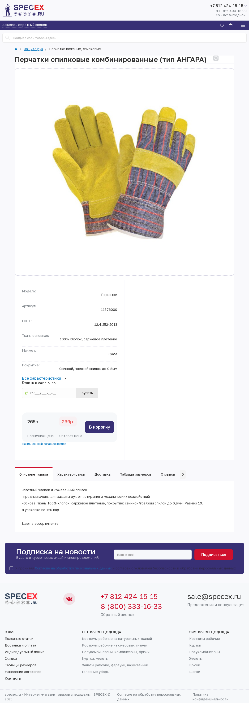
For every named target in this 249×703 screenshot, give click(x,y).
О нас (9, 632)
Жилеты (195, 658)
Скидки (11, 658)
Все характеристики (44, 378)
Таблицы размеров (20, 665)
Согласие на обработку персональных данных (73, 568)
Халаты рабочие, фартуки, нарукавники (115, 665)
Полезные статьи (19, 638)
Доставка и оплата (20, 645)
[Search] (7, 38)
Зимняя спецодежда (209, 632)
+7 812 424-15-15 (226, 6)
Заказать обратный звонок (24, 25)
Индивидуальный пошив (24, 652)
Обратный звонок (118, 614)
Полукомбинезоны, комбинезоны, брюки (116, 652)
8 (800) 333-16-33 (131, 606)
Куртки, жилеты (95, 658)
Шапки (194, 671)
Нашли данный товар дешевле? (44, 444)
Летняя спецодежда (101, 632)
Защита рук (33, 49)
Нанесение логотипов (23, 671)
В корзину (99, 427)
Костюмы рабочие (204, 638)
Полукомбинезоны (204, 652)
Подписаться (213, 554)
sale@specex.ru (214, 596)
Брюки (194, 665)
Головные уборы (95, 671)
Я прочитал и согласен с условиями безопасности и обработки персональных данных (125, 568)
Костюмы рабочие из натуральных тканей (117, 638)
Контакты (13, 678)
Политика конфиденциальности (210, 696)
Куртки (195, 645)
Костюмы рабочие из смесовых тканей (114, 645)
